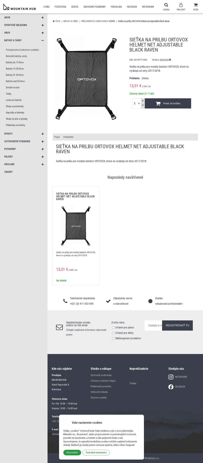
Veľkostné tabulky (99, 392)
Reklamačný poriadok (101, 386)
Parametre (68, 137)
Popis (57, 137)
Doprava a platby (99, 397)
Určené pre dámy (124, 332)
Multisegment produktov (128, 338)
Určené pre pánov (124, 327)
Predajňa (116, 6)
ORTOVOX (165, 60)
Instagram (148, 6)
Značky (133, 383)
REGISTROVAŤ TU (177, 325)
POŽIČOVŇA (60, 6)
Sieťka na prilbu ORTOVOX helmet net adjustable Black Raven (75, 196)
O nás (46, 6)
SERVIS (74, 6)
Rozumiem (72, 452)
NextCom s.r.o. (153, 458)
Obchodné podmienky (95, 6)
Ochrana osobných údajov (103, 380)
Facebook (132, 6)
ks (139, 103)
